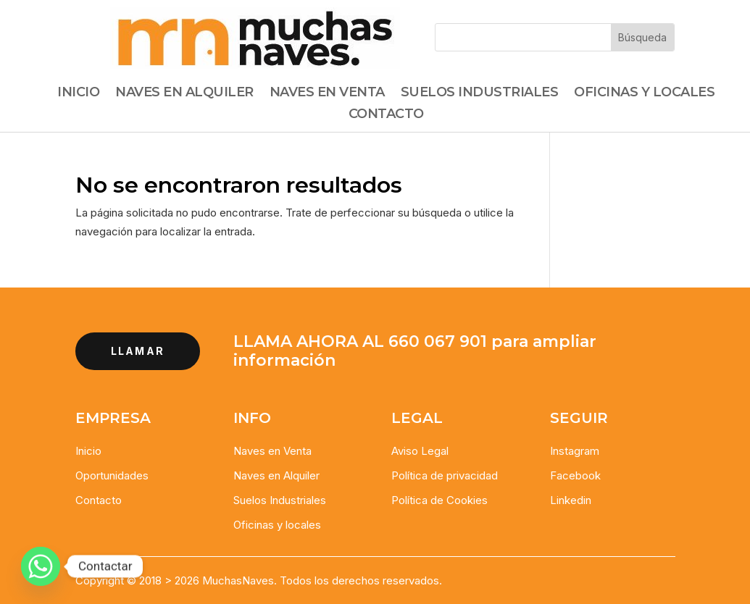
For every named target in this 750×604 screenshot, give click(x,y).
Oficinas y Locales (644, 93)
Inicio (78, 93)
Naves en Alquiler (276, 475)
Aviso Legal (420, 451)
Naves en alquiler (184, 93)
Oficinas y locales (277, 525)
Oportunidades (112, 475)
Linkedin (570, 500)
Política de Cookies (439, 500)
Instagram (574, 451)
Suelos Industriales (480, 93)
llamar (137, 351)
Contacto (386, 115)
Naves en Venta (327, 93)
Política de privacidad (444, 475)
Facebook (575, 475)
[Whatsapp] (40, 566)
